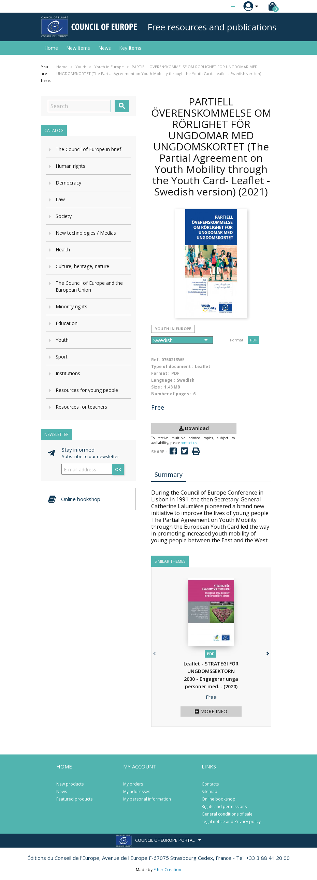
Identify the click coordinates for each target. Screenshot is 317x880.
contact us (189, 442)
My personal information (147, 799)
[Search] (79, 106)
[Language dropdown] (220, 6)
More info (211, 711)
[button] (267, 652)
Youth (62, 340)
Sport (62, 356)
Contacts (210, 784)
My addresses (136, 791)
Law (60, 199)
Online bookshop (218, 799)
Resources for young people (87, 390)
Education (66, 323)
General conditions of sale (227, 814)
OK (118, 469)
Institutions (68, 373)
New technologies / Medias (86, 233)
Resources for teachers (81, 407)
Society (64, 216)
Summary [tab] (169, 474)
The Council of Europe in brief (88, 149)
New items (78, 48)
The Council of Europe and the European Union (89, 286)
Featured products (74, 799)
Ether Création (167, 869)
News (104, 48)
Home (51, 48)
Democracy (68, 182)
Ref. (155, 360)
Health (63, 249)
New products (70, 784)
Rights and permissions (224, 806)
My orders (133, 784)
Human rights (70, 166)
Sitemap (209, 791)
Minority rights (71, 306)
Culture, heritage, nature (82, 266)
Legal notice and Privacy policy (231, 821)
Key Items (130, 48)
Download (194, 428)
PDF (253, 339)
